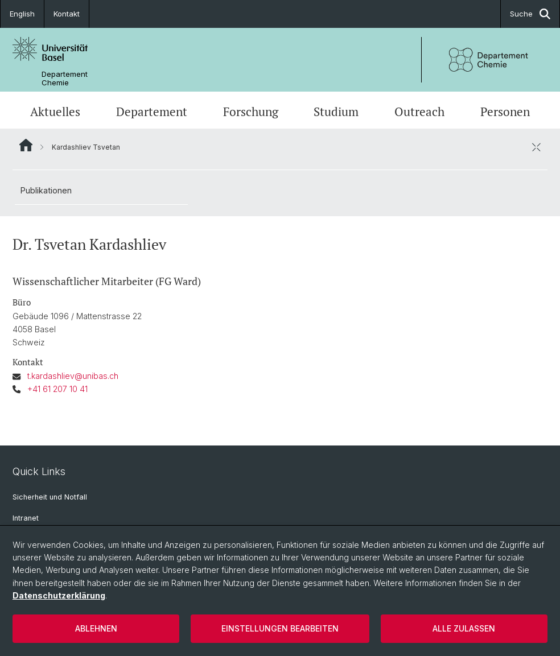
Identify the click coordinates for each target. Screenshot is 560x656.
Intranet (26, 518)
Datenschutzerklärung (59, 595)
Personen (505, 111)
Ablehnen (96, 628)
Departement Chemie (65, 78)
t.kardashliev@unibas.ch (72, 376)
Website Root (25, 145)
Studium (336, 111)
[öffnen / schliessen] (536, 146)
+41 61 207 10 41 (57, 389)
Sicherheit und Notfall (50, 497)
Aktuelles (55, 111)
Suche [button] (530, 14)
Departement (151, 111)
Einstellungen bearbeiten (280, 628)
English (22, 13)
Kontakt (66, 13)
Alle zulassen (464, 628)
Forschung (250, 111)
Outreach (419, 111)
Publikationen (46, 190)
